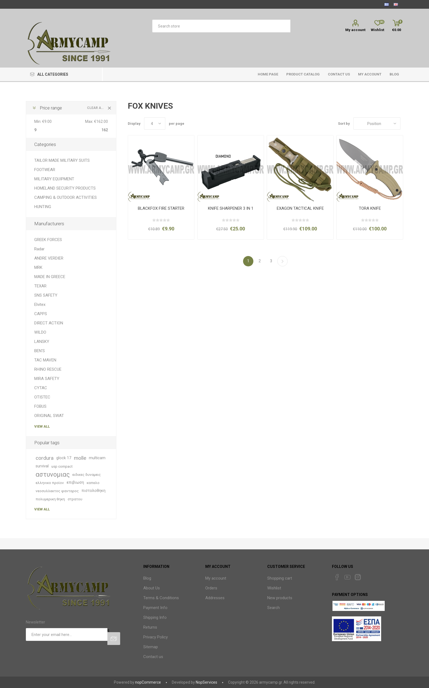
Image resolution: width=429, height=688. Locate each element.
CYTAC (40, 387)
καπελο (93, 482)
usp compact (62, 466)
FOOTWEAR (44, 169)
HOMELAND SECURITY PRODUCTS (65, 188)
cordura (45, 458)
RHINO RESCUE (47, 369)
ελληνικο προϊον (50, 482)
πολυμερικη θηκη (50, 499)
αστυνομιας (53, 474)
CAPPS (40, 313)
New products (279, 597)
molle (80, 458)
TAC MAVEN (45, 360)
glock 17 (63, 458)
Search (273, 607)
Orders (211, 588)
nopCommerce (148, 682)
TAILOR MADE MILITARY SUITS (62, 160)
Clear (109, 107)
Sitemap (150, 646)
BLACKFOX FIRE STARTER (161, 208)
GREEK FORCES (48, 239)
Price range (51, 108)
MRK (38, 267)
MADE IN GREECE (49, 276)
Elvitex (39, 304)
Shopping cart (279, 578)
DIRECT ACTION (48, 323)
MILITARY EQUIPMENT (54, 178)
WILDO (40, 332)
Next (282, 261)
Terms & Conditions (161, 597)
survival (42, 466)
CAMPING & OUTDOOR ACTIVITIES (65, 197)
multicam (97, 458)
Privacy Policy (155, 637)
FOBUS (40, 406)
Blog (147, 578)
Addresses (215, 597)
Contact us (153, 656)
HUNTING (42, 206)
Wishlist (274, 588)
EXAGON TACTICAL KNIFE (300, 208)
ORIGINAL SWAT (49, 415)
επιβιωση (75, 482)
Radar (39, 248)
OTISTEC (42, 397)
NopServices (206, 682)
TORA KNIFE (370, 208)
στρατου (75, 499)
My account (355, 30)
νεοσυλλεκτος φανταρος (57, 491)
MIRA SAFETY (46, 378)
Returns (150, 627)
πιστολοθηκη (93, 490)
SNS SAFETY (45, 295)
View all (42, 426)
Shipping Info (155, 617)
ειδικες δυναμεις (86, 474)
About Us (151, 588)
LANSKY (41, 341)
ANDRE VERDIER (48, 258)
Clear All (96, 108)
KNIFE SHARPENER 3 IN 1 (230, 208)
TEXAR (40, 286)
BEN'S (39, 350)
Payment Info (155, 607)
